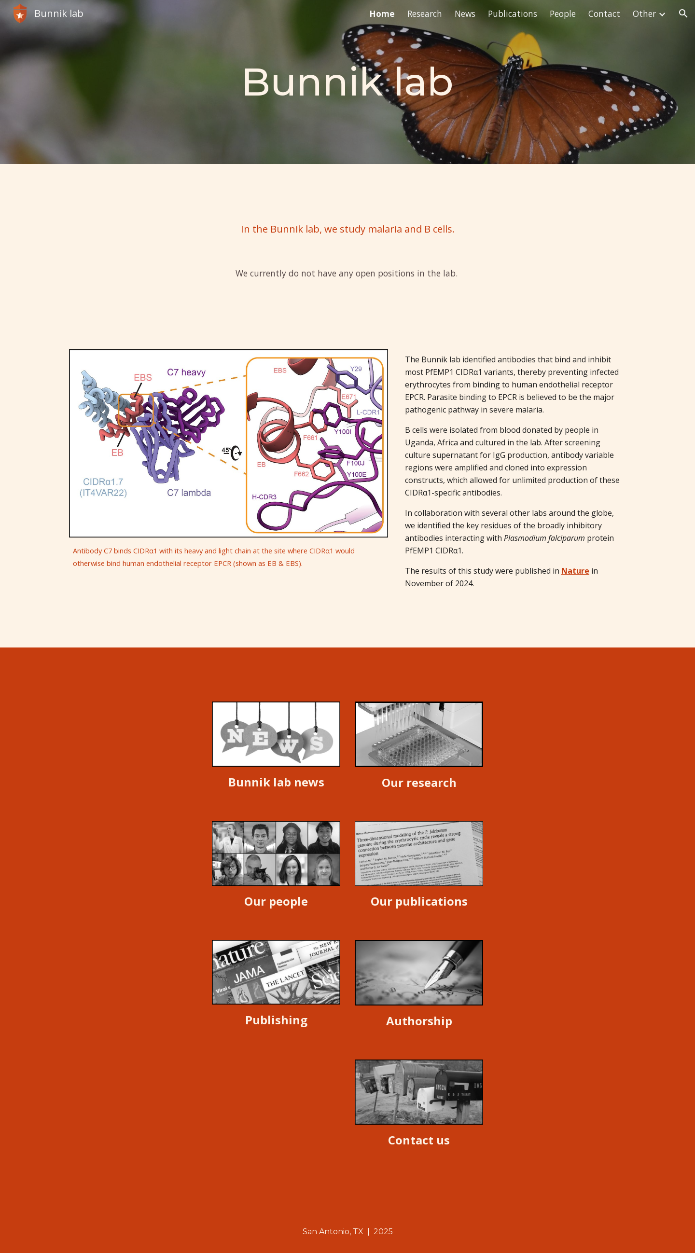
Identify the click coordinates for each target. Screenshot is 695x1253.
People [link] (563, 13)
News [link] (465, 13)
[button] (683, 13)
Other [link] (644, 13)
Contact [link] (604, 13)
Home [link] (382, 13)
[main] (347, 82)
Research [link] (424, 13)
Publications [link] (512, 13)
